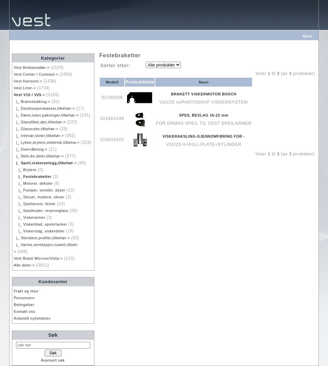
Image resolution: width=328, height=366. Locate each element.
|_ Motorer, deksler (33, 183)
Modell (112, 82)
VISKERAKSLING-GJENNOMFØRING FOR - (203, 136)
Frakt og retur (26, 291)
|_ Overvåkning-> (30, 149)
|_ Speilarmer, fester (35, 204)
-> (29, 95)
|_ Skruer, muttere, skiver (39, 197)
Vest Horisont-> (28, 81)
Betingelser (24, 305)
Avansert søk (53, 360)
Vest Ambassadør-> (31, 67)
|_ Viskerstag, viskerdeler (39, 231)
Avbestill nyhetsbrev (32, 318)
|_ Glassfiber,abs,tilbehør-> (40, 122)
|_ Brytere (25, 170)
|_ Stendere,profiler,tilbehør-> (42, 238)
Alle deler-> (24, 265)
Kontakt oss (24, 311)
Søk (53, 335)
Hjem (307, 36)
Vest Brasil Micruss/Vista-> (38, 258)
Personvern (24, 298)
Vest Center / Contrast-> (36, 74)
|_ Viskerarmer (29, 217)
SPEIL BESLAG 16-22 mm (204, 115)
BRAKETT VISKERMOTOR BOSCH (204, 94)
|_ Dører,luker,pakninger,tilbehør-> (46, 115)
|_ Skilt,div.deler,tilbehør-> (39, 156)
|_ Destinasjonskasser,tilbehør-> (44, 108)
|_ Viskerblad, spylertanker (40, 224)
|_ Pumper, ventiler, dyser (39, 190)
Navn (204, 82)
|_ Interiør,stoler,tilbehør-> (39, 136)
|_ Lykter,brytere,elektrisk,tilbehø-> (46, 142)
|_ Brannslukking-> (32, 102)
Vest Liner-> (25, 88)
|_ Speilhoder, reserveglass (41, 211)
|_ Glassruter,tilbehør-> (36, 129)
